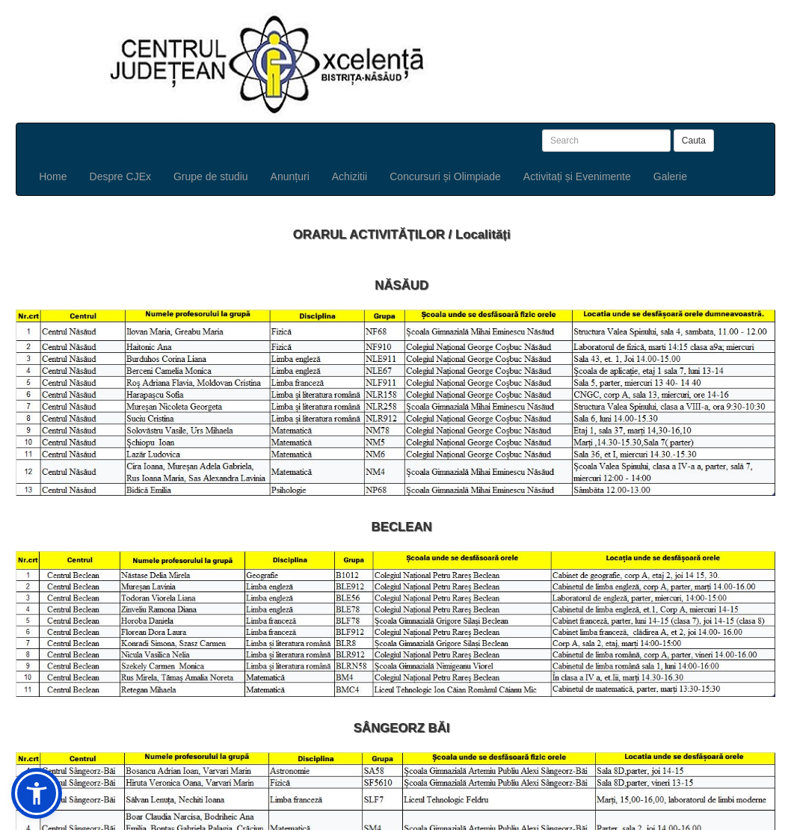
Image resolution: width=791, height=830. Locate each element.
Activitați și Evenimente (577, 176)
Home (53, 176)
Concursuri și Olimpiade (445, 176)
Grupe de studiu (210, 176)
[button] (36, 793)
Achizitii (349, 176)
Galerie (670, 176)
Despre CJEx (120, 176)
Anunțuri (290, 176)
